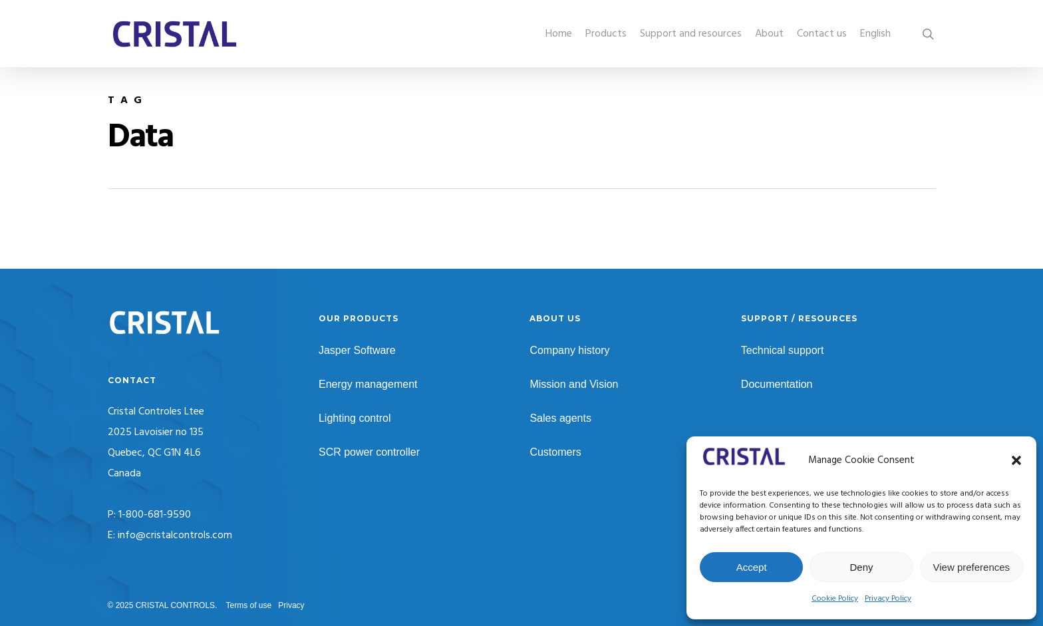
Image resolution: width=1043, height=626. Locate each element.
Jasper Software (357, 350)
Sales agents (560, 418)
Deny (861, 567)
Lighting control (355, 418)
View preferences (971, 567)
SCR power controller (369, 452)
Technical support (782, 350)
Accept (751, 567)
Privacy (291, 605)
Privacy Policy (888, 598)
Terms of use (249, 605)
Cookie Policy (835, 598)
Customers (555, 452)
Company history (569, 350)
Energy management (368, 384)
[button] (1016, 460)
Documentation (777, 384)
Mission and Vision (573, 384)
